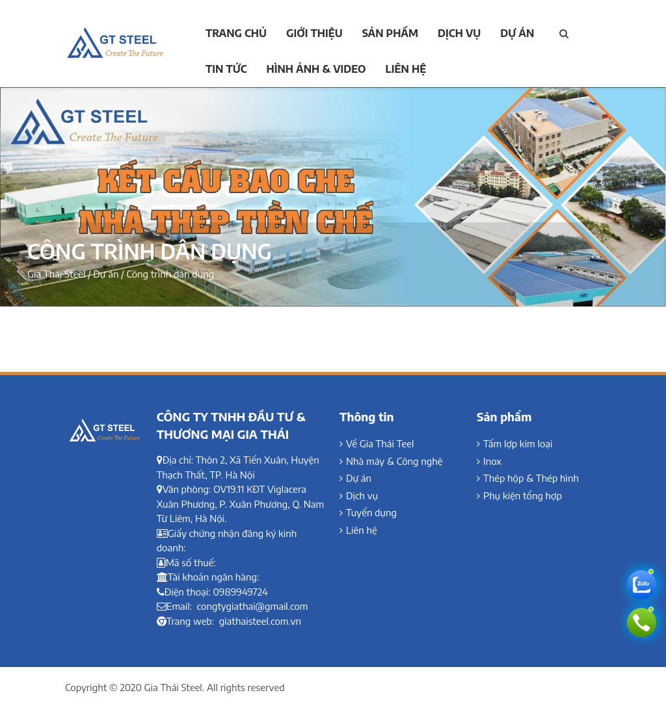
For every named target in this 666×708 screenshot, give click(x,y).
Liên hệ (406, 68)
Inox (492, 461)
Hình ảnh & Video (316, 68)
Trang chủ (236, 33)
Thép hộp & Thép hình (531, 478)
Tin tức (226, 68)
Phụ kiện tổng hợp (522, 495)
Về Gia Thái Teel (380, 443)
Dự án (517, 33)
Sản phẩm (390, 33)
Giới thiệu (314, 33)
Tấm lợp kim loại (518, 443)
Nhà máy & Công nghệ (394, 461)
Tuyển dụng (371, 512)
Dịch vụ (459, 33)
